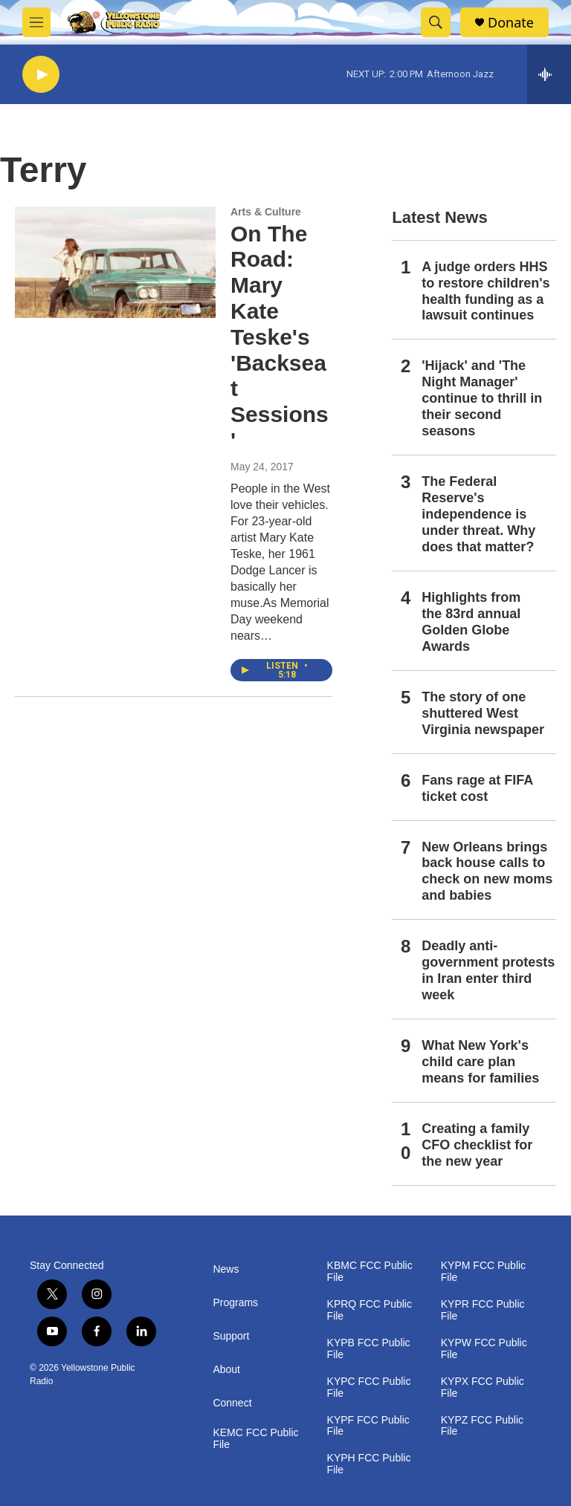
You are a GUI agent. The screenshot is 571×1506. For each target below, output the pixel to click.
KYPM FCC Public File (483, 1271)
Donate (511, 22)
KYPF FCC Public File (368, 1426)
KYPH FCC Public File (369, 1464)
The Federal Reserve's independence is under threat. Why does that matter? (478, 514)
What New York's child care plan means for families (480, 1061)
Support (231, 1336)
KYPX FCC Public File (482, 1387)
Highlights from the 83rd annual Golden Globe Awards (471, 622)
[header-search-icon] (436, 22)
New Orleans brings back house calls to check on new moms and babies (487, 871)
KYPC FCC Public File (369, 1387)
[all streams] (549, 74)
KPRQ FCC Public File (369, 1310)
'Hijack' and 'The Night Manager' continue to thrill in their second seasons (482, 398)
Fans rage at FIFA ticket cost (477, 788)
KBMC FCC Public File (370, 1271)
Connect (232, 1403)
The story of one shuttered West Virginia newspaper (483, 713)
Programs (235, 1302)
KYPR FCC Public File (483, 1310)
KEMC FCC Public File (255, 1438)
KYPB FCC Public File (368, 1348)
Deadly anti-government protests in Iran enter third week (488, 970)
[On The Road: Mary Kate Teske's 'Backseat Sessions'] (115, 262)
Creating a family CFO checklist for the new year (477, 1145)
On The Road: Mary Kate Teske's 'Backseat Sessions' (279, 336)
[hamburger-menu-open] (36, 22)
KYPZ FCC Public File (482, 1426)
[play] (41, 74)
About (226, 1369)
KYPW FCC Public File (484, 1348)
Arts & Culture (265, 212)
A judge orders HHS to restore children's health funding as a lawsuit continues (485, 291)
